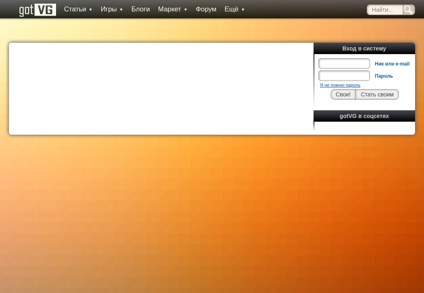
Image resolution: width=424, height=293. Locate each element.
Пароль (384, 58)
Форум (199, 9)
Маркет (167, 9)
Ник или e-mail (392, 45)
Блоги (134, 9)
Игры (105, 9)
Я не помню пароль (340, 66)
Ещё (228, 9)
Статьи (72, 9)
